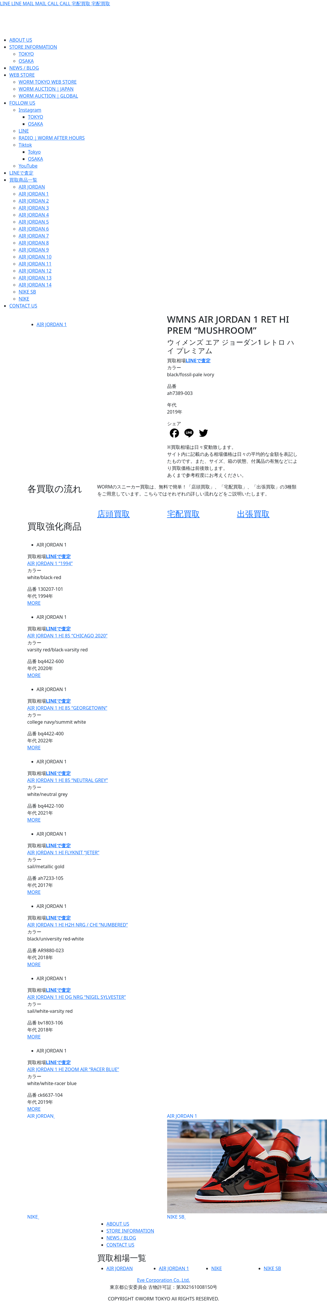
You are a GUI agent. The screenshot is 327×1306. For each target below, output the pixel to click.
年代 (171, 405)
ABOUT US (118, 1224)
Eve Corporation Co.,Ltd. (163, 1280)
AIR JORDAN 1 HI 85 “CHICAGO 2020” (67, 635)
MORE (34, 603)
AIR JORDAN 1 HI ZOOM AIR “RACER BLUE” (73, 1069)
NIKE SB (176, 1217)
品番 (171, 386)
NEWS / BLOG (121, 1238)
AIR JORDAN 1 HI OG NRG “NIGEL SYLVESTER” (76, 997)
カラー (174, 367)
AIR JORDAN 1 (52, 324)
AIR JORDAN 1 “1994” (50, 563)
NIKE (32, 1217)
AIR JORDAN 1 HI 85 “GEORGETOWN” (67, 708)
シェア (174, 423)
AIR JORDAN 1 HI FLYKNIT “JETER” (63, 852)
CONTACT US (121, 1245)
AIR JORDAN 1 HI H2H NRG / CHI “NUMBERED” (77, 925)
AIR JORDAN (40, 1116)
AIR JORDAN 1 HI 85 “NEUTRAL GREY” (67, 780)
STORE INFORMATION (130, 1231)
